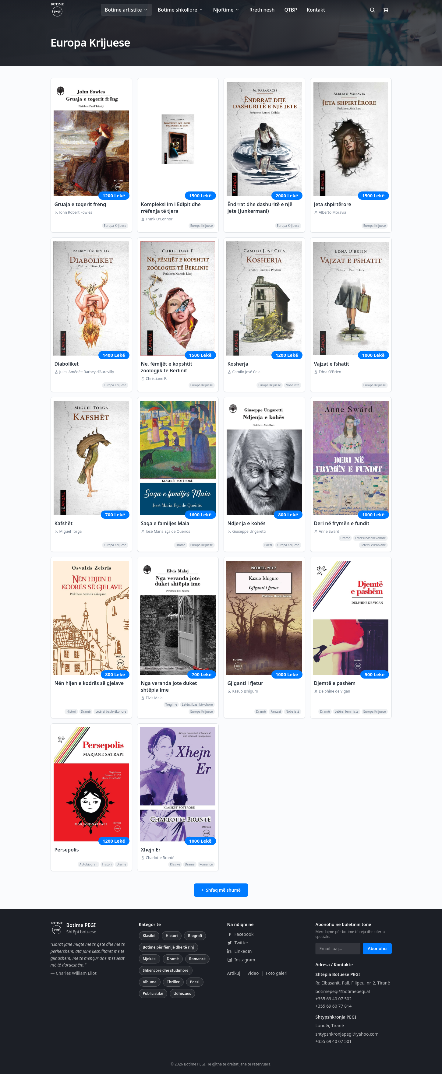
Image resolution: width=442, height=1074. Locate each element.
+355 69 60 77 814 (334, 1006)
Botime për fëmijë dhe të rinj (168, 947)
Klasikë (149, 935)
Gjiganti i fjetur (245, 683)
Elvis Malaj (155, 698)
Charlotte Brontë (160, 857)
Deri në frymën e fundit (342, 523)
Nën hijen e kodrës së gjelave (89, 683)
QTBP (291, 9)
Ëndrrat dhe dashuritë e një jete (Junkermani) (260, 207)
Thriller (173, 981)
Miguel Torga (70, 531)
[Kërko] (372, 10)
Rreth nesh (262, 9)
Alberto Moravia (332, 212)
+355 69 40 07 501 (334, 1041)
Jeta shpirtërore (332, 204)
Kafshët (64, 523)
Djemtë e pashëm (335, 683)
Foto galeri (276, 973)
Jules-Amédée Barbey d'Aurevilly (86, 372)
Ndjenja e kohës (247, 523)
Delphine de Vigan (334, 691)
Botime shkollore (180, 9)
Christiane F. (156, 378)
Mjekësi (150, 958)
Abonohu (377, 948)
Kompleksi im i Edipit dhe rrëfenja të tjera (171, 207)
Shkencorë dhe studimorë (166, 970)
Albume (150, 981)
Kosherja (238, 363)
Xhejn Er (151, 849)
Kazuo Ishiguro (245, 691)
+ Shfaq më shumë (221, 890)
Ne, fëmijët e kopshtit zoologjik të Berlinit (167, 367)
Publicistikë (153, 993)
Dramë (173, 958)
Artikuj (233, 973)
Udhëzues (182, 993)
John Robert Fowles (75, 212)
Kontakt (316, 9)
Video (253, 973)
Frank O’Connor (159, 219)
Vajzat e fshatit (331, 363)
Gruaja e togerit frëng (80, 204)
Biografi (195, 935)
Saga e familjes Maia (165, 523)
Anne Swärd (329, 531)
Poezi (195, 981)
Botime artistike (126, 9)
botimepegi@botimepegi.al (343, 991)
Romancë (197, 958)
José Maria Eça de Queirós (168, 531)
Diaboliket (67, 363)
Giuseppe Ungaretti (249, 531)
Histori (172, 935)
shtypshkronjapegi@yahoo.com (347, 1034)
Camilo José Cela (246, 372)
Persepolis (67, 849)
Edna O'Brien (330, 372)
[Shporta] (386, 10)
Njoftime (226, 9)
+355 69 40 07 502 (334, 999)
